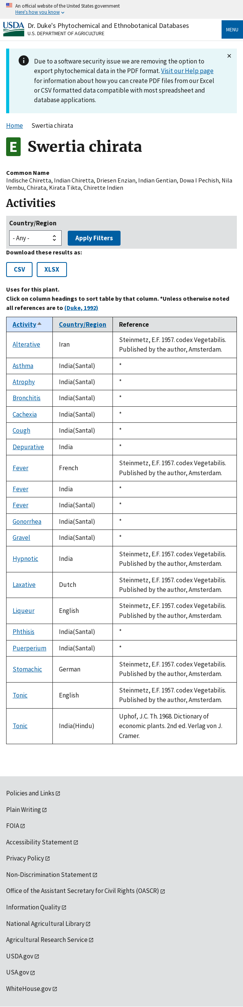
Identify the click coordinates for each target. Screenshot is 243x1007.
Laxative (24, 584)
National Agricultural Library (45, 923)
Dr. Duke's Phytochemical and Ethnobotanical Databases (108, 25)
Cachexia (25, 414)
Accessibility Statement (39, 842)
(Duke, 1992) (81, 307)
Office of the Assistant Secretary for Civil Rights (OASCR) (82, 890)
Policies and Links (30, 793)
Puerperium (29, 648)
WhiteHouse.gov (28, 988)
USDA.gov (19, 956)
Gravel (21, 537)
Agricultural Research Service (47, 939)
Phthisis (23, 631)
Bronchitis (27, 398)
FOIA (12, 825)
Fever (20, 468)
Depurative (28, 447)
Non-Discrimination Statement (48, 874)
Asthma (23, 366)
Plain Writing (23, 809)
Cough (21, 430)
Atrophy (24, 382)
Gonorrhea (27, 521)
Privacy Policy (25, 858)
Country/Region (33, 223)
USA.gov (17, 972)
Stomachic (27, 669)
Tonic (20, 695)
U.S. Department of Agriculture (66, 33)
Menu (232, 29)
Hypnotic (25, 558)
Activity (27, 324)
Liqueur (23, 610)
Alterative (26, 344)
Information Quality (33, 907)
